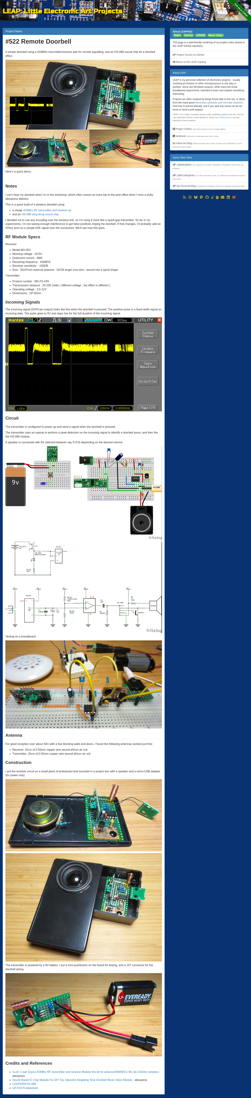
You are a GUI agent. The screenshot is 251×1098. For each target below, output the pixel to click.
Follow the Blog (207, 145)
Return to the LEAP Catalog (189, 62)
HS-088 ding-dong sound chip (40, 214)
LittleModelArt (224, 117)
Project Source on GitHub (188, 54)
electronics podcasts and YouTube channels (219, 102)
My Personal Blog (209, 186)
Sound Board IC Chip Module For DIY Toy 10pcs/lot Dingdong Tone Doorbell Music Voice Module (72, 1079)
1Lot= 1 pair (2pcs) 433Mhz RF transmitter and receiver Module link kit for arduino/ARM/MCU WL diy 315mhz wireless (85, 1071)
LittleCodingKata (209, 177)
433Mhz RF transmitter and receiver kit (47, 210)
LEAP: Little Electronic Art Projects (62, 10)
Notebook (196, 136)
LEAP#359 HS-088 (24, 1083)
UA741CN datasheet (25, 1087)
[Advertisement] (209, 224)
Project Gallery (199, 129)
